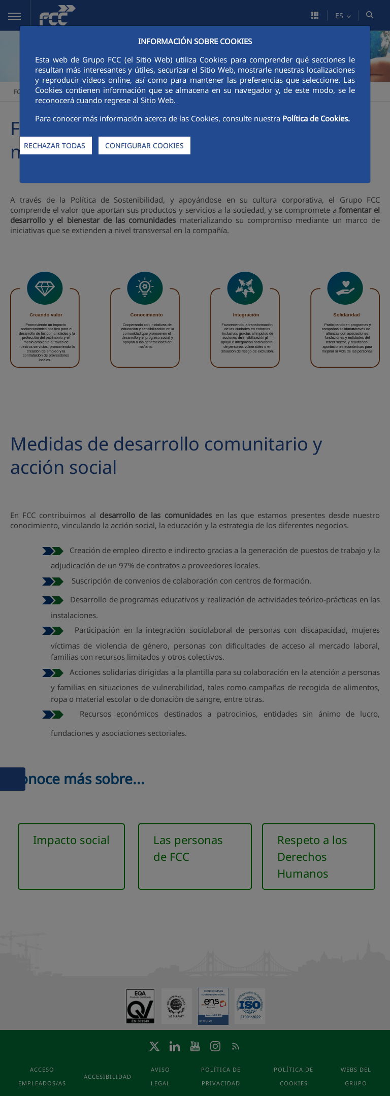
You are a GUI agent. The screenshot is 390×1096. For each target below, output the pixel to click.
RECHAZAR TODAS (54, 145)
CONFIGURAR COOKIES (144, 145)
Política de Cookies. (316, 118)
